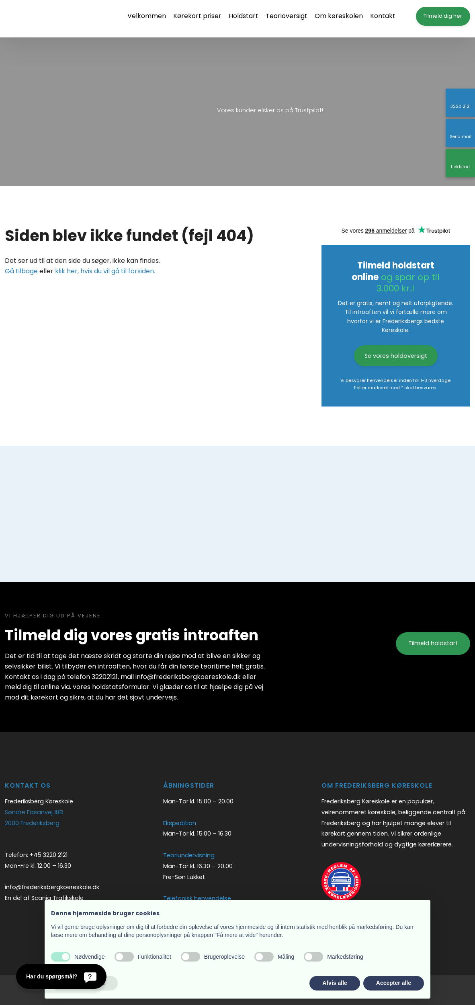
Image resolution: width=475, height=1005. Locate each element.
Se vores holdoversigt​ (395, 356)
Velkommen (146, 16)
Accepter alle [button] (393, 983)
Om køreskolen (339, 16)
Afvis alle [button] (334, 983)
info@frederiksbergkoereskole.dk (52, 887)
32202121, (105, 676)
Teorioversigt (286, 16)
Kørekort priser (197, 16)
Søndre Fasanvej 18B (34, 812)
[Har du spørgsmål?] (61, 976)
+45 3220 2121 (49, 855)
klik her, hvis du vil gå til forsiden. (105, 271)
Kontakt (382, 16)
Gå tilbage (21, 271)
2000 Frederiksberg (32, 823)
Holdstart (243, 16)
